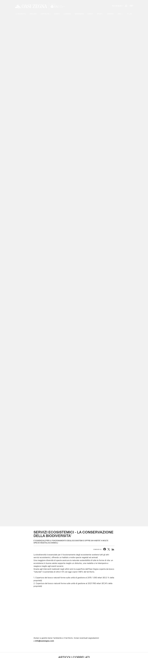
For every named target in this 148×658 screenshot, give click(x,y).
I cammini (67, 14)
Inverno (110, 14)
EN (131, 14)
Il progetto (21, 14)
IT (127, 14)
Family (90, 14)
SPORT (99, 14)
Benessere (79, 14)
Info (119, 14)
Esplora (33, 14)
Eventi (57, 14)
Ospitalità (45, 14)
